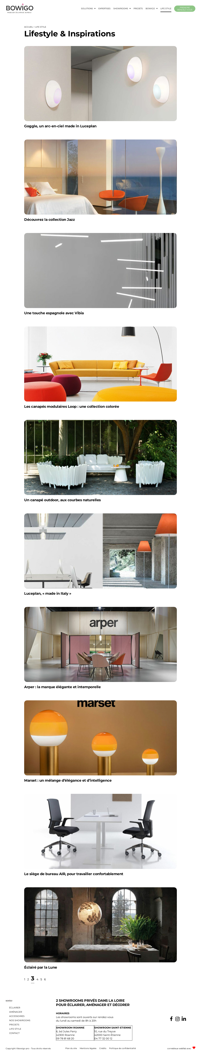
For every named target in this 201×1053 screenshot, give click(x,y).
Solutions (88, 8)
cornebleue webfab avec (179, 1048)
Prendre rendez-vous (184, 8)
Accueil (28, 27)
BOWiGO (152, 8)
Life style (165, 8)
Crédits (102, 1048)
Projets (138, 8)
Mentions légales (88, 1048)
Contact (14, 1033)
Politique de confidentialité (122, 1048)
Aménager (15, 1012)
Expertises (104, 8)
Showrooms (122, 8)
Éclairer (14, 1007)
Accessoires (16, 1016)
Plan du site (71, 1048)
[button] (88, 8)
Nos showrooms (19, 1020)
